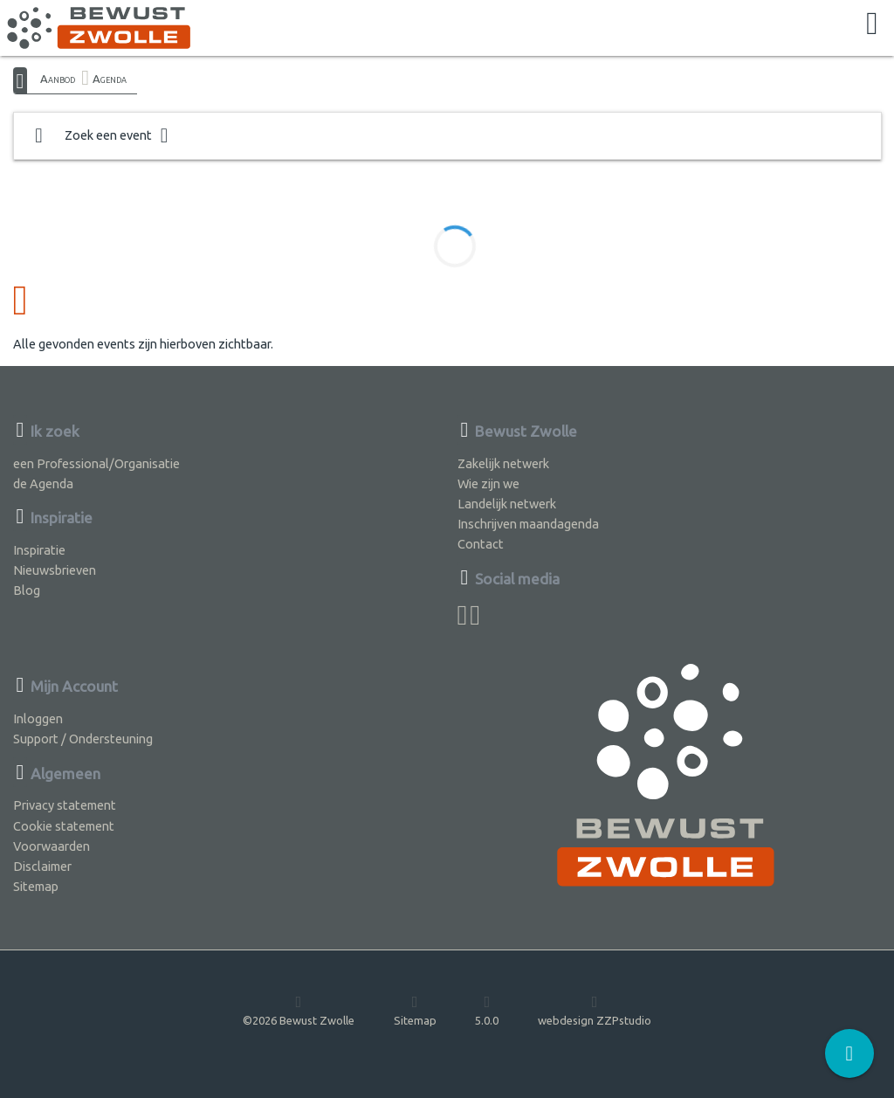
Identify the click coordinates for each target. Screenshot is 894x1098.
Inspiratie (39, 549)
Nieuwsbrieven (54, 570)
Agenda (110, 79)
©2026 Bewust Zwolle (298, 1009)
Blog (26, 590)
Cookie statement (63, 825)
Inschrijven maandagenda (528, 523)
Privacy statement (64, 805)
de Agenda (43, 483)
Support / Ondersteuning (83, 738)
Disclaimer (42, 866)
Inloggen (38, 718)
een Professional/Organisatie (96, 463)
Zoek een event (101, 136)
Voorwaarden (51, 846)
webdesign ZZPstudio (594, 1009)
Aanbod (57, 79)
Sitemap (35, 886)
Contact (480, 543)
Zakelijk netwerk (503, 463)
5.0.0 (487, 1009)
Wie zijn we (488, 483)
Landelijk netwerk (506, 503)
